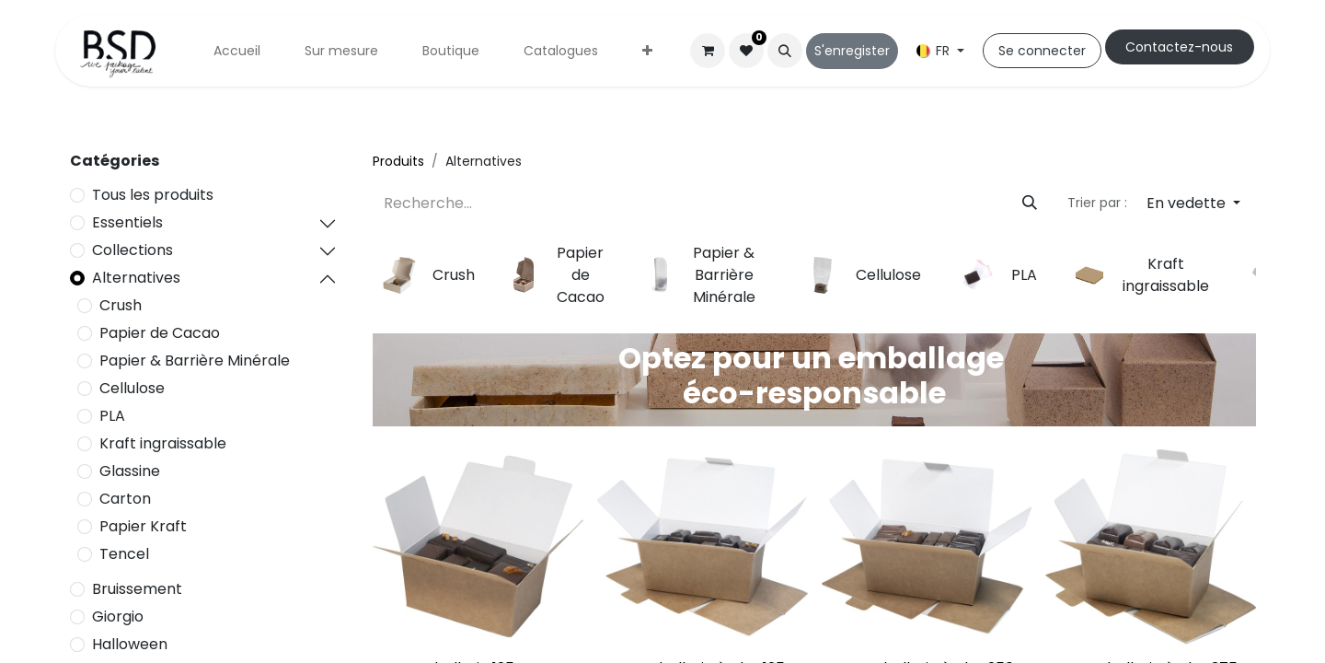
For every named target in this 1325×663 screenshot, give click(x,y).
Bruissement (137, 588)
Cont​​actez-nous (1179, 47)
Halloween (129, 644)
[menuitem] (236, 51)
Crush (120, 305)
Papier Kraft (143, 526)
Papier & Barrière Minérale (194, 360)
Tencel (124, 553)
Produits (398, 161)
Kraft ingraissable (162, 443)
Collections (132, 250)
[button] (784, 50)
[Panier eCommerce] (707, 50)
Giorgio (118, 616)
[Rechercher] (1030, 203)
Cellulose (132, 388)
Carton (125, 498)
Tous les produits (152, 194)
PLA (112, 415)
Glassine (129, 471)
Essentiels (127, 222)
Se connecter (1042, 50)
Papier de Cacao (159, 332)
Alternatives (136, 277)
